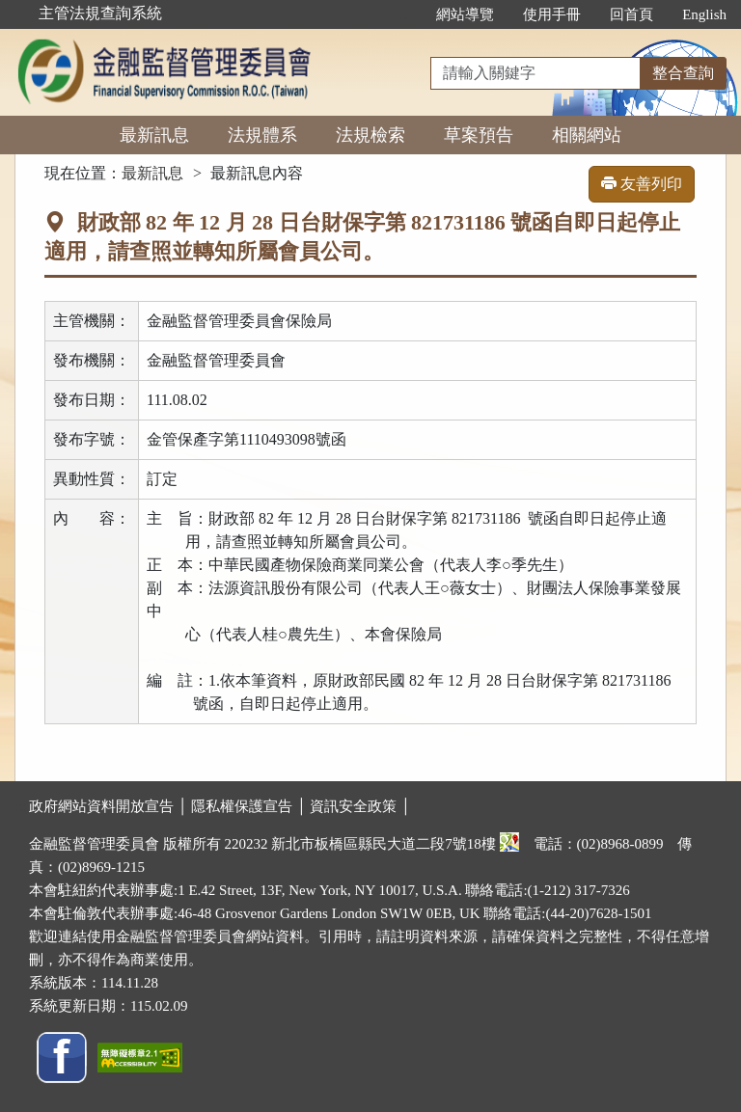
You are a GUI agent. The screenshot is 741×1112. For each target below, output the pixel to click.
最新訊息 (154, 135)
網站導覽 (465, 14)
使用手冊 (552, 14)
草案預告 (478, 135)
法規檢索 (370, 135)
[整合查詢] (535, 73)
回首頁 (631, 14)
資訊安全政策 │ (360, 806)
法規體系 (262, 135)
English (704, 14)
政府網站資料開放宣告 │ (110, 806)
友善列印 (641, 184)
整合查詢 (683, 73)
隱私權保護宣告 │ (250, 806)
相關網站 (586, 135)
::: (402, 14)
